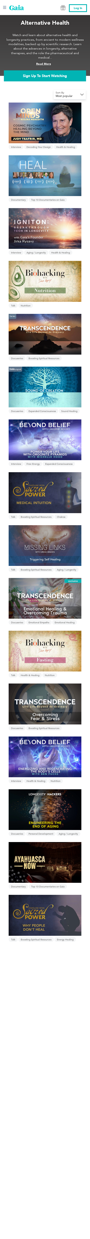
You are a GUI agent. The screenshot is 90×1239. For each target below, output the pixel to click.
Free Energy (33, 463)
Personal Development (41, 833)
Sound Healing (69, 411)
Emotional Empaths (39, 622)
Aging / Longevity (36, 252)
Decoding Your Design (39, 147)
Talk (13, 305)
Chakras (61, 516)
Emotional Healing (65, 622)
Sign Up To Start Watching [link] (45, 75)
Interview (16, 147)
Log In (78, 8)
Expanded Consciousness (42, 411)
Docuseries (17, 358)
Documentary (18, 199)
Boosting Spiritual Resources (44, 358)
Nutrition (26, 305)
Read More (43, 64)
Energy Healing (65, 939)
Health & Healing (65, 147)
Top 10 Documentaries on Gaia (47, 199)
